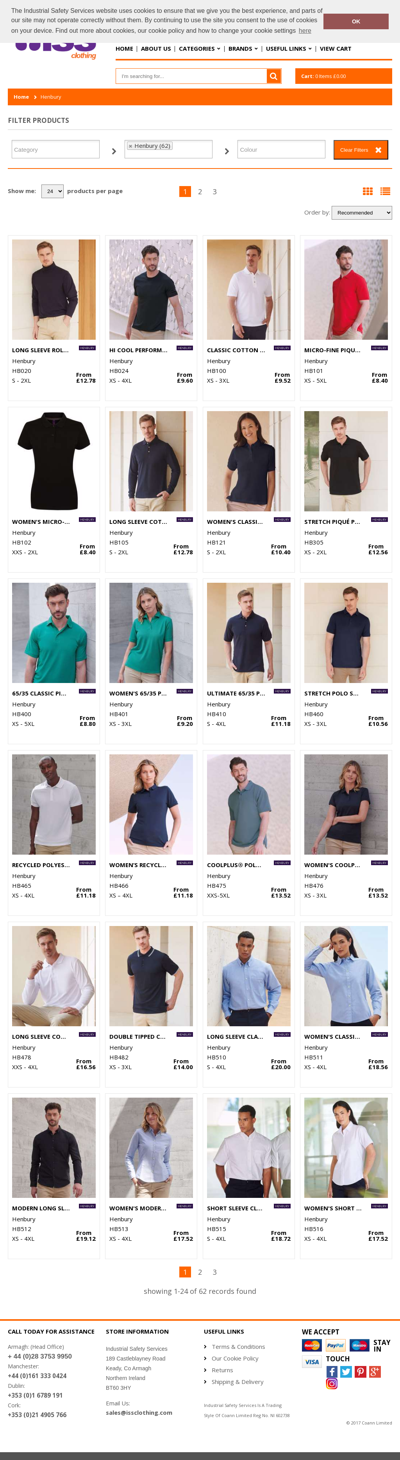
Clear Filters (354, 150)
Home (124, 48)
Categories (197, 48)
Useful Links (286, 48)
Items (323, 76)
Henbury (51, 96)
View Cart (336, 48)
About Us (156, 48)
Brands (240, 48)
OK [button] (356, 21)
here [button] (305, 30)
